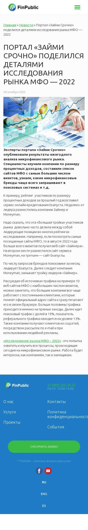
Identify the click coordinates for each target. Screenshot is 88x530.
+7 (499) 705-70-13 (61, 385)
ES (44, 506)
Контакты (56, 401)
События (55, 427)
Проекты (12, 422)
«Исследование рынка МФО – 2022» (32, 341)
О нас (8, 401)
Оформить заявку (44, 446)
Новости (26, 25)
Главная (9, 25)
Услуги (9, 412)
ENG (44, 494)
